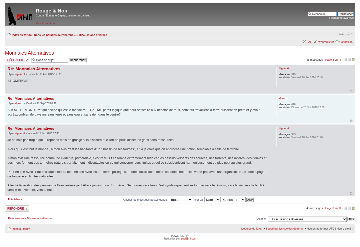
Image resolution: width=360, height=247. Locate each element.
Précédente (15, 199)
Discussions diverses (93, 34)
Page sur (333, 59)
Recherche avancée (341, 17)
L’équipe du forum (252, 228)
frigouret (19, 74)
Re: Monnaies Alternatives (34, 69)
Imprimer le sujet (341, 34)
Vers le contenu (45, 23)
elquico (18, 103)
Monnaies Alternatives (29, 53)
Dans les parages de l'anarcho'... (55, 34)
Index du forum (22, 34)
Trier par (207, 199)
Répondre (17, 60)
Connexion (345, 41)
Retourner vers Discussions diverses (30, 218)
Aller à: (262, 218)
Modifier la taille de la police (348, 34)
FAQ (309, 41)
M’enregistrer (326, 41)
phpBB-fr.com (188, 238)
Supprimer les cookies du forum (285, 228)
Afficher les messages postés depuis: (157, 199)
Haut (351, 91)
